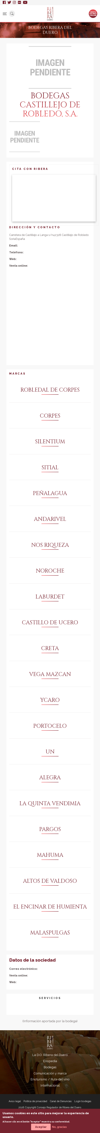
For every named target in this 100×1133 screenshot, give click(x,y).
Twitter (9, 2)
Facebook (4, 2)
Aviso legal (15, 1101)
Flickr (19, 2)
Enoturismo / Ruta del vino (50, 1079)
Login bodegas (82, 1101)
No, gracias (59, 1126)
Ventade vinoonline (93, 13)
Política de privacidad (35, 1101)
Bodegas (50, 1067)
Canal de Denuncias (61, 1101)
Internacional (50, 1085)
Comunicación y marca (50, 1073)
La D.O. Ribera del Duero (50, 1055)
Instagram (14, 2)
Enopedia (50, 1061)
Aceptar (41, 1127)
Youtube (25, 2)
